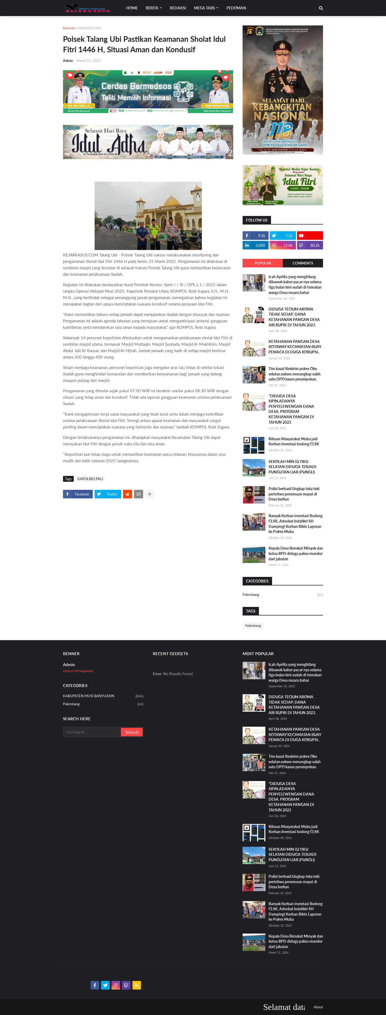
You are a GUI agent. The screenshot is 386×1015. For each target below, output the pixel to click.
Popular (263, 263)
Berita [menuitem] (152, 8)
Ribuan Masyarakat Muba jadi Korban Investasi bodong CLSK (294, 441)
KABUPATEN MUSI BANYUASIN (103, 696)
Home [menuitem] (132, 8)
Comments (303, 263)
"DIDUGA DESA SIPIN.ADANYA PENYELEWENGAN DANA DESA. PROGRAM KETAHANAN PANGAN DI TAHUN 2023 (291, 409)
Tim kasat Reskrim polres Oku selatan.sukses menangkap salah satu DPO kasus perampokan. (295, 373)
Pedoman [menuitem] (236, 8)
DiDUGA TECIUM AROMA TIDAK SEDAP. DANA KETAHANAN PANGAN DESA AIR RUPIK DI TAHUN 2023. (294, 317)
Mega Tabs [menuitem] (204, 8)
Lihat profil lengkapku (78, 671)
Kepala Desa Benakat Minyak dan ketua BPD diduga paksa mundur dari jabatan (296, 553)
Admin (69, 664)
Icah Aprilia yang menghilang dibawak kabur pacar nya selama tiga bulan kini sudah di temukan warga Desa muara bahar (295, 284)
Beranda (69, 28)
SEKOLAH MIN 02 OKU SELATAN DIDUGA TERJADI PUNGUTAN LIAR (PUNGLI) (292, 466)
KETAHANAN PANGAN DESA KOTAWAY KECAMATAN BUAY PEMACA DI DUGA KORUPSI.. (295, 346)
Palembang (283, 595)
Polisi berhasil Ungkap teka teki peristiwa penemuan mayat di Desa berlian (294, 493)
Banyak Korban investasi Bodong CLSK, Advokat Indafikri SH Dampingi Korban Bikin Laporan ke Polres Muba (295, 523)
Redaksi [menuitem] (178, 8)
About (318, 1007)
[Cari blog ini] (92, 732)
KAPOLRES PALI (89, 28)
